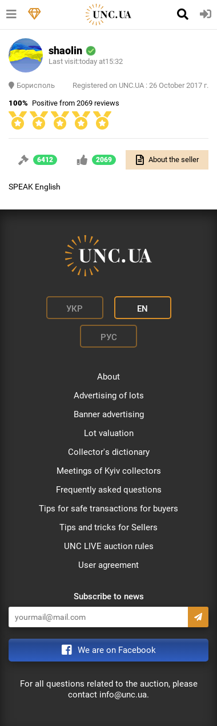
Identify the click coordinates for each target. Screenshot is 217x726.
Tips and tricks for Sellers (108, 527)
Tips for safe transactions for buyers (108, 508)
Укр (74, 309)
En (142, 309)
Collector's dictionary (109, 452)
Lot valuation (109, 433)
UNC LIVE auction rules (109, 546)
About (108, 377)
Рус (109, 337)
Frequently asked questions (109, 490)
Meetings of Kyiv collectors (109, 471)
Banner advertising (109, 414)
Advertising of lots (109, 395)
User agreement (108, 565)
